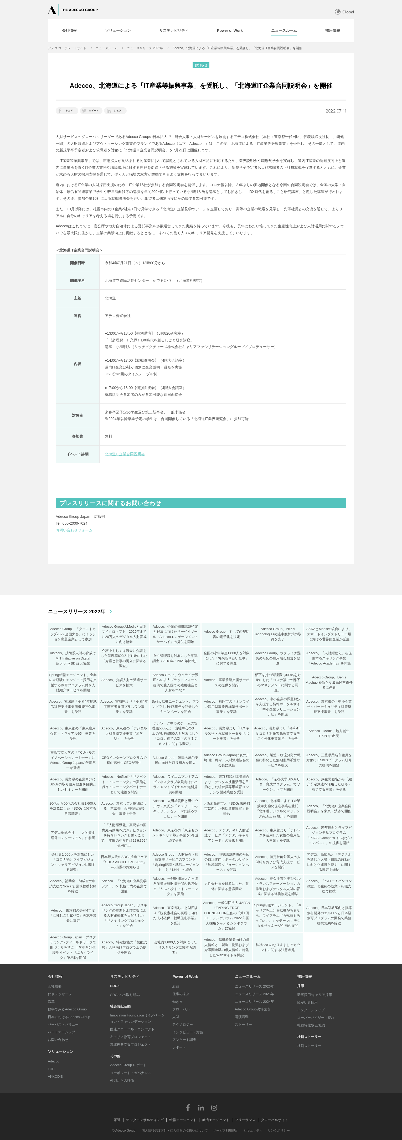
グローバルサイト (274, 1120)
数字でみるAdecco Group (67, 1009)
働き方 (177, 1002)
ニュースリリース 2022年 (145, 48)
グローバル (180, 1009)
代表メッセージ (60, 994)
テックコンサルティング (145, 1120)
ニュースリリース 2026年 (254, 986)
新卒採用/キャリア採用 (314, 995)
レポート (179, 1047)
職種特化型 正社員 (311, 1025)
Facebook (188, 1107)
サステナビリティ (125, 976)
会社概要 (54, 986)
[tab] (69, 30)
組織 (175, 986)
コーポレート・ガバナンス (130, 1073)
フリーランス (245, 1120)
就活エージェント (215, 1120)
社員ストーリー (309, 1046)
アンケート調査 (184, 1040)
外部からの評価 (122, 1080)
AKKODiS (55, 1076)
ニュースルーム (107, 48)
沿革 (51, 1002)
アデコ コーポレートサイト (67, 48)
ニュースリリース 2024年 (254, 1002)
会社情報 (55, 976)
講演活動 (242, 1017)
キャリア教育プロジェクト (130, 1037)
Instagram (214, 1107)
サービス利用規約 (225, 1130)
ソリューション (61, 1051)
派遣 (117, 1120)
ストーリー (243, 1024)
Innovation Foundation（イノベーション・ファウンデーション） (137, 1018)
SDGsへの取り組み (125, 995)
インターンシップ (310, 1010)
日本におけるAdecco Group (69, 1017)
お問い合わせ (58, 1040)
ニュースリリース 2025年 (254, 994)
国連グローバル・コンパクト (132, 1029)
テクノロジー (182, 1024)
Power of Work (185, 976)
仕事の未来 (180, 994)
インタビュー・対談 (187, 1032)
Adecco (53, 1061)
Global (348, 12)
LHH (51, 1069)
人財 (175, 1017)
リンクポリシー (279, 1130)
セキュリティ (253, 1130)
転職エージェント (183, 1120)
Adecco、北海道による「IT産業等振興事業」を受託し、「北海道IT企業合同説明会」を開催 (237, 48)
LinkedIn (201, 1107)
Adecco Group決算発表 (252, 1009)
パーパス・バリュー (63, 1024)
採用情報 (304, 976)
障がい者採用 (307, 1002)
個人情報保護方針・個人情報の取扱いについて (175, 1130)
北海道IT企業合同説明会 (125, 454)
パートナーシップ (61, 1032)
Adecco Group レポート (128, 1065)
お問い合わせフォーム (74, 530)
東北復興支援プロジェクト (130, 1044)
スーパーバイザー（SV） (316, 1018)
